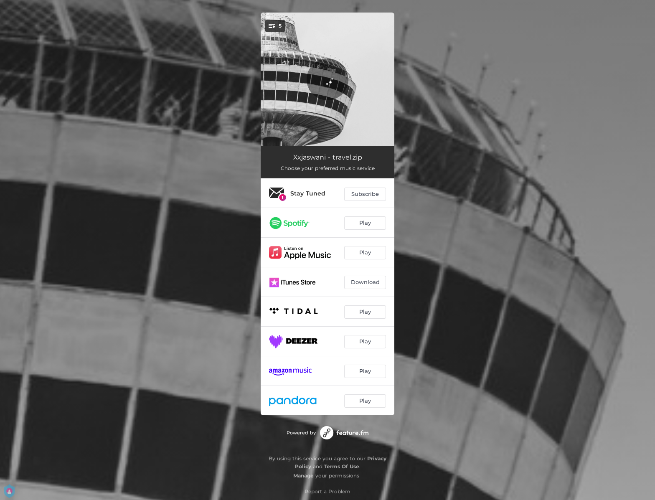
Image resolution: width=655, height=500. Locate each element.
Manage (303, 475)
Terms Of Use (341, 466)
